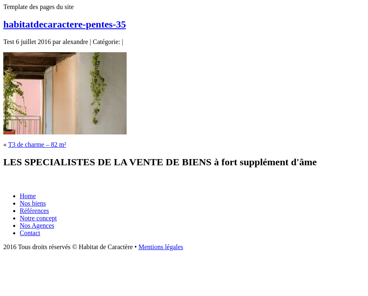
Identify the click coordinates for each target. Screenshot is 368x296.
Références (34, 210)
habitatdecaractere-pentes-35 (64, 24)
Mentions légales (161, 246)
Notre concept (38, 218)
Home (28, 195)
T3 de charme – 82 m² (37, 144)
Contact (30, 232)
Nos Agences (37, 225)
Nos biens (33, 203)
